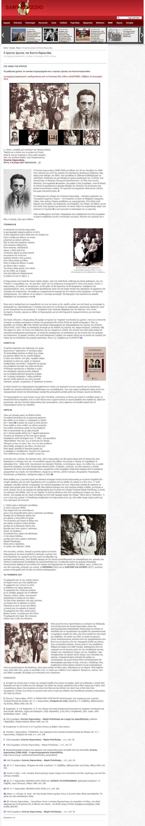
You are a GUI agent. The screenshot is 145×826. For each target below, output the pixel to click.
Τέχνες (119, 23)
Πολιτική (18, 23)
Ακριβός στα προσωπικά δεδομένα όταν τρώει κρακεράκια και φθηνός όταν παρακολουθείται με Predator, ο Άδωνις (58, 37)
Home (6, 48)
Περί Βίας (75, 23)
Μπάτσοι (100, 23)
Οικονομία (30, 23)
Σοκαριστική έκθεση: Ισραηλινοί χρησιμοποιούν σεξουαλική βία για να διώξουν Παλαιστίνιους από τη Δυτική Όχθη (33, 36)
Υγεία (53, 23)
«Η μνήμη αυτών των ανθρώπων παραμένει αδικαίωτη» (129, 33)
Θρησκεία (87, 23)
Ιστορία (129, 23)
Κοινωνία (43, 23)
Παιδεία (63, 23)
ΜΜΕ (110, 23)
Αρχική (6, 23)
